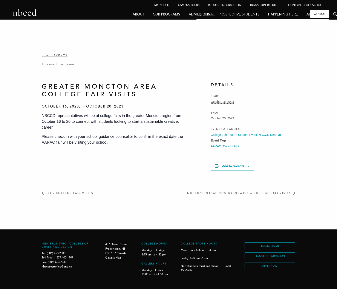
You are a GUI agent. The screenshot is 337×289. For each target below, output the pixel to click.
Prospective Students (226, 14)
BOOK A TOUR (270, 246)
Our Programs (153, 14)
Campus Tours (188, 5)
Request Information (224, 5)
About (125, 14)
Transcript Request (265, 5)
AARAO (216, 146)
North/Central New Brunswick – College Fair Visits (239, 193)
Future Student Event (242, 135)
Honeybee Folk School (306, 5)
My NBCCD (161, 5)
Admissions (186, 14)
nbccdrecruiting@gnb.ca (57, 266)
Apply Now (303, 14)
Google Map (113, 258)
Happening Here (270, 14)
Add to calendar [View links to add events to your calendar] (233, 166)
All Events (56, 55)
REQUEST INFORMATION (270, 256)
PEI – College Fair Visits (69, 193)
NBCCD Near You (270, 135)
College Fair (219, 135)
